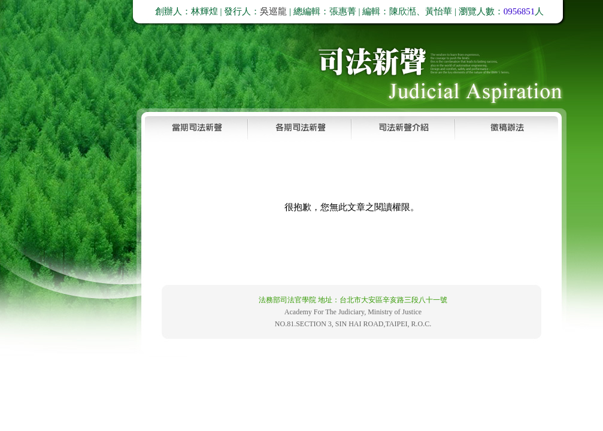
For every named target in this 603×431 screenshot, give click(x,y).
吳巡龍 (273, 11)
